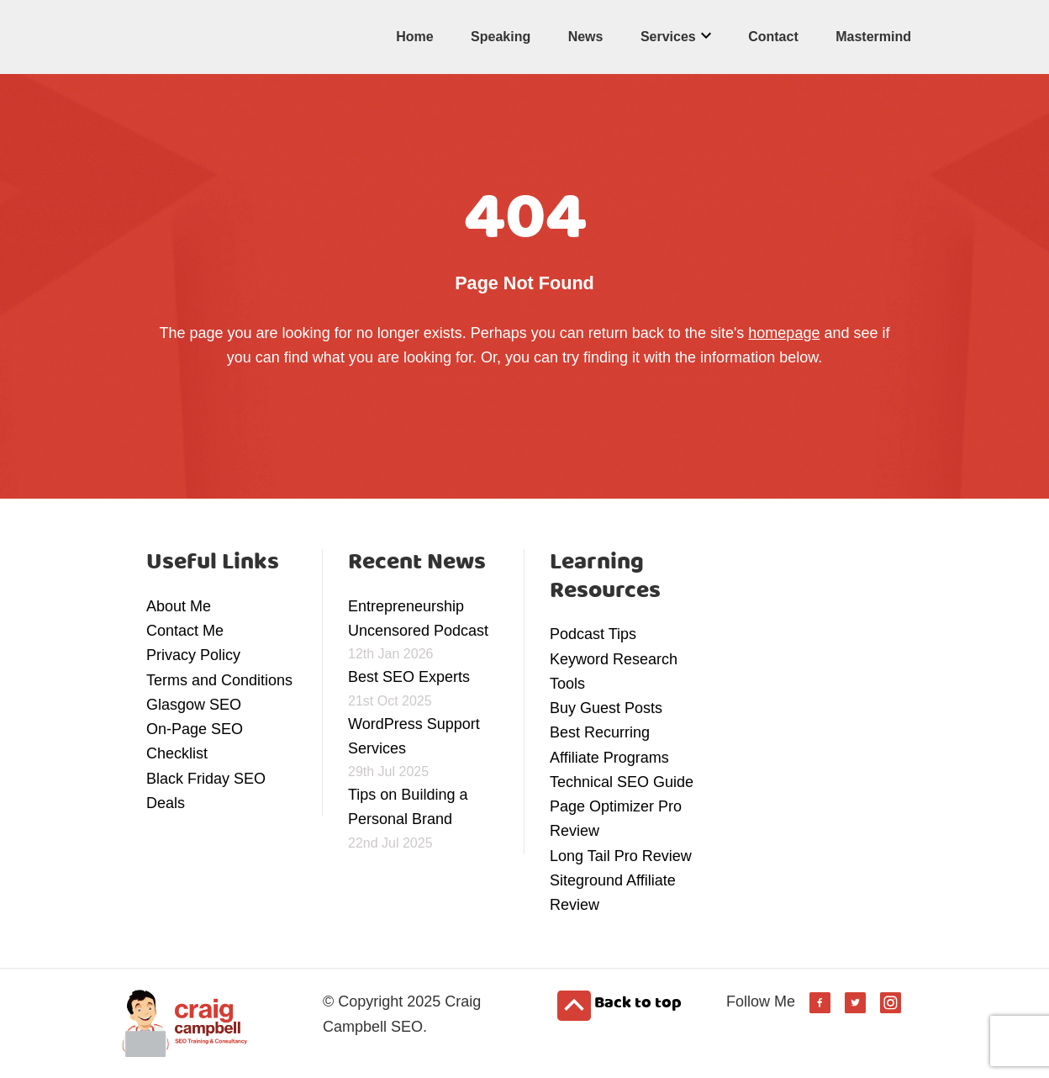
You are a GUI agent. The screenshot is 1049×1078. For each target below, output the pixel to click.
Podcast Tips (593, 634)
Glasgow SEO (193, 704)
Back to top (619, 1005)
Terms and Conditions (219, 680)
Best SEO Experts (409, 676)
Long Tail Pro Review (621, 856)
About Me (178, 606)
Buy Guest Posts (606, 708)
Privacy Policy (193, 655)
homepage (784, 333)
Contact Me (185, 630)
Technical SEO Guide (621, 782)
